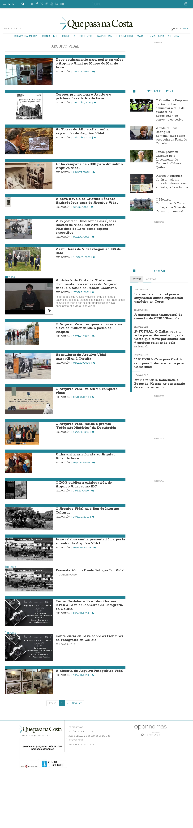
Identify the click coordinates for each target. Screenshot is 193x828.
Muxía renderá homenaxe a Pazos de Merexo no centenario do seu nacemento (159, 381)
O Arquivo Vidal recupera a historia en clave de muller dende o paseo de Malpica (89, 328)
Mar (140, 36)
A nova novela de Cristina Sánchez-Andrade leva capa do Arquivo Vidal (87, 201)
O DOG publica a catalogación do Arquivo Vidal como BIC (84, 484)
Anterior (52, 703)
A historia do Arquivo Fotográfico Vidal (90, 671)
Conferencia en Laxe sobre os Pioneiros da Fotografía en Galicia (89, 638)
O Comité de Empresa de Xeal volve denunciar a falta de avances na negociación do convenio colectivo (172, 110)
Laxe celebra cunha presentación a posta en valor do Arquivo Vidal (90, 541)
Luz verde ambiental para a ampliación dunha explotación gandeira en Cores (159, 298)
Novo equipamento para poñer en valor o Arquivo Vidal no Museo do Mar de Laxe (89, 63)
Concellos (50, 36)
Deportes (86, 36)
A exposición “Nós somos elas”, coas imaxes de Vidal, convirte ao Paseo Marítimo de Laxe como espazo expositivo (86, 227)
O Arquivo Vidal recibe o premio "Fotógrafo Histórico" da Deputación (86, 426)
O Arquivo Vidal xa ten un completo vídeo (87, 391)
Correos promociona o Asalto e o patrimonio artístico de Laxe (83, 96)
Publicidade (76, 740)
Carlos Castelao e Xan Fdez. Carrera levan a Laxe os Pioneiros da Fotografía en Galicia (89, 605)
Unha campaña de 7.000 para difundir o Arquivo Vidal (89, 166)
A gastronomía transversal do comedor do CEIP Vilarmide (158, 316)
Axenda (173, 36)
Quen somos (76, 727)
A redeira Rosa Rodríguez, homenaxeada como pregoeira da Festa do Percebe (171, 135)
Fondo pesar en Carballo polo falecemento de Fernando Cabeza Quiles (168, 159)
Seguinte (77, 703)
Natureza (104, 36)
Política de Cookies (81, 731)
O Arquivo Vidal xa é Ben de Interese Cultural (87, 510)
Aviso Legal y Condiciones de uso (90, 736)
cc (62, 4)
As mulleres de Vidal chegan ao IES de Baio (88, 251)
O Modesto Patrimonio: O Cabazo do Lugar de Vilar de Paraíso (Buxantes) (171, 205)
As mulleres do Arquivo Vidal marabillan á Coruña (81, 357)
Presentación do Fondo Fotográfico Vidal (90, 570)
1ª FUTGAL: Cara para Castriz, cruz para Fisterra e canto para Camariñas (159, 361)
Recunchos (124, 36)
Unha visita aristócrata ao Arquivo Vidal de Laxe (86, 456)
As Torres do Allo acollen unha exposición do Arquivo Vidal (82, 131)
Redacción (63, 71)
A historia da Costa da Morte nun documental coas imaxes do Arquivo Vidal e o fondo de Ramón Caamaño (86, 284)
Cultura (69, 36)
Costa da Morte (26, 36)
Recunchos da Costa (81, 744)
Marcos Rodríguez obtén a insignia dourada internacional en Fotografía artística (172, 181)
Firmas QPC (155, 36)
